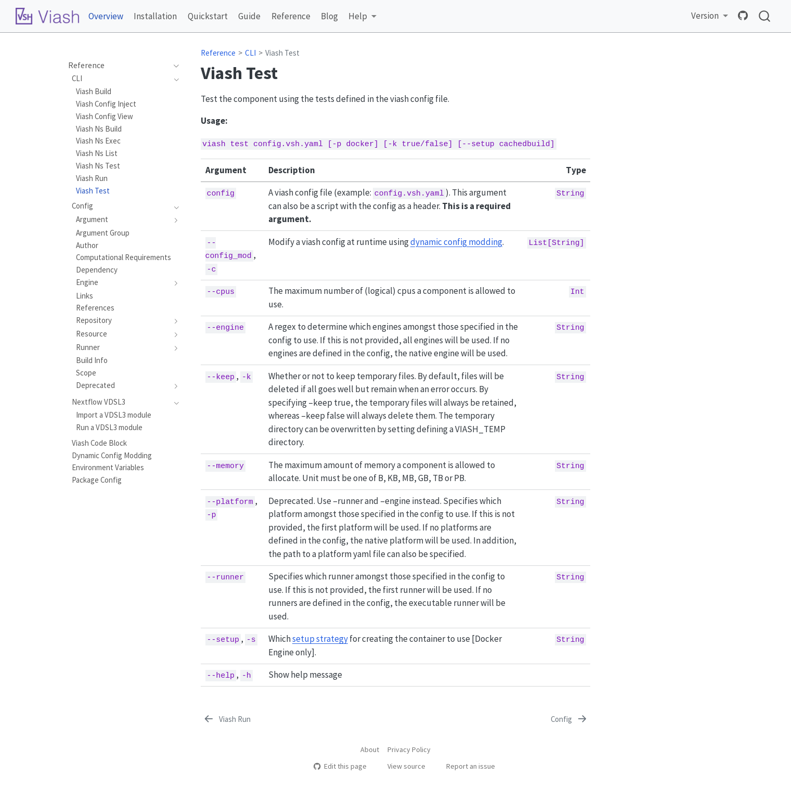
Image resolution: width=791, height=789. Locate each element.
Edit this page (340, 766)
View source (401, 766)
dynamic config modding (456, 242)
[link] (362, 16)
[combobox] (765, 16)
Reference (218, 53)
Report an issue (465, 766)
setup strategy (320, 638)
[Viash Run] (226, 719)
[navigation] (173, 65)
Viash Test (282, 53)
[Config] (569, 719)
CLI (250, 53)
